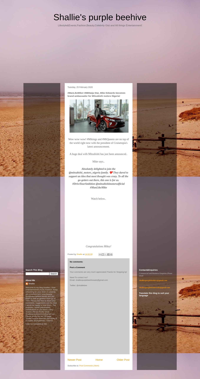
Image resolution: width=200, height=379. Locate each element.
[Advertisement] (100, 56)
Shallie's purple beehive (100, 17)
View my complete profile (36, 324)
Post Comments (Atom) (89, 366)
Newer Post (75, 359)
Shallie (32, 284)
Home (99, 359)
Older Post (123, 359)
